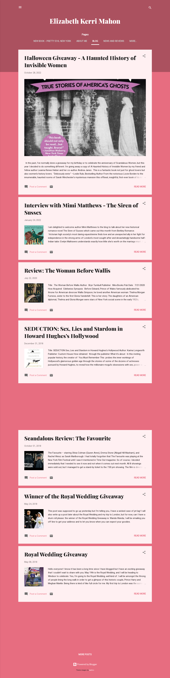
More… (133, 41)
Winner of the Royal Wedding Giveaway (74, 496)
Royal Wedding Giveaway (56, 554)
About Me (81, 41)
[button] (144, 56)
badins (91, 670)
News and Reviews (113, 41)
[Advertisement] (85, 407)
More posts (85, 654)
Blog (95, 41)
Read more (140, 186)
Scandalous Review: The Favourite (67, 438)
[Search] (150, 8)
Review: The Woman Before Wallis (67, 270)
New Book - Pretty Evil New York (52, 41)
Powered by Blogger (85, 664)
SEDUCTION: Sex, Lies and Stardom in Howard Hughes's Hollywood (73, 332)
